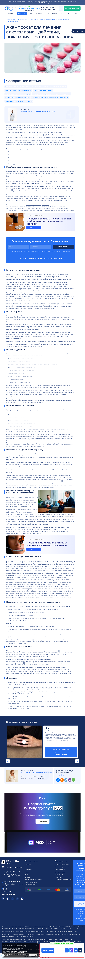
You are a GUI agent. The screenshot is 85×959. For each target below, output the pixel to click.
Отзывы (54, 13)
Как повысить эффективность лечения (17, 97)
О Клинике (28, 864)
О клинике (10, 13)
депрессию (45, 205)
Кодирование (59, 874)
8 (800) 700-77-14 (47, 7)
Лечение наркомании (62, 867)
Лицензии (39, 13)
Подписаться (42, 821)
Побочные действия (24, 90)
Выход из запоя (60, 872)
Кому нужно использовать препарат (54, 87)
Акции (47, 13)
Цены (31, 13)
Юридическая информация (33, 879)
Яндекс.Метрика (18, 948)
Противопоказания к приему (43, 90)
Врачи (62, 13)
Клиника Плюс (11, 19)
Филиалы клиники (31, 882)
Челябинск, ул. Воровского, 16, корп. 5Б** (29, 8)
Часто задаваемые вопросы (14, 101)
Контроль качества (8, 894)
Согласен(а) (33, 955)
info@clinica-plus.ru (8, 891)
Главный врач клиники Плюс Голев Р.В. (38, 111)
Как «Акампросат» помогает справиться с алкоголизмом (23, 87)
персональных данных (63, 251)
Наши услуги (21, 13)
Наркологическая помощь (63, 879)
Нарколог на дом (60, 869)
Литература (29, 101)
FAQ (68, 13)
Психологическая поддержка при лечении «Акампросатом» (51, 94)
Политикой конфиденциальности (13, 953)
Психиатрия (58, 877)
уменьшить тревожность (33, 205)
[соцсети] (2, 898)
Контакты (75, 13)
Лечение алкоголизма (62, 864)
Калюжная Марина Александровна (36, 772)
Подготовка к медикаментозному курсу (17, 94)
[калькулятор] (78, 31)
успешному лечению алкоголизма (40, 210)
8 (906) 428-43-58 (48, 9)
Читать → (31, 227)
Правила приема (10, 90)
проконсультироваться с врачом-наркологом (57, 385)
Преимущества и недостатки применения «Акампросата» (50, 97)
